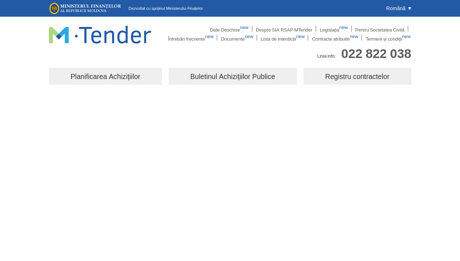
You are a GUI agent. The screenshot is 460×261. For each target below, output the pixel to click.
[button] (398, 8)
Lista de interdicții (289, 38)
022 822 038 (376, 52)
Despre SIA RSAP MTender (238, 29)
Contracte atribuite (339, 38)
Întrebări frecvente (382, 29)
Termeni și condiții (390, 38)
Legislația (286, 29)
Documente (246, 38)
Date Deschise (187, 29)
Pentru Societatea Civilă (330, 29)
